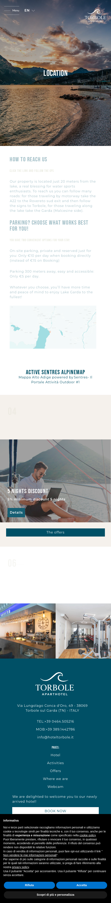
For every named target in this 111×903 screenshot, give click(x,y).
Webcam (55, 787)
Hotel (55, 755)
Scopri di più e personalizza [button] (55, 894)
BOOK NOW (55, 811)
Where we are (55, 779)
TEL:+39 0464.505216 (55, 721)
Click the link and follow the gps (30, 170)
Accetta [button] (81, 885)
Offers (55, 771)
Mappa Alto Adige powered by (46, 377)
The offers (55, 532)
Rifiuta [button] (29, 885)
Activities (55, 763)
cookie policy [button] (87, 835)
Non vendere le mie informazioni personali (29, 855)
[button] (29, 10)
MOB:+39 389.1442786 (55, 729)
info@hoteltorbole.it (55, 737)
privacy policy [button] (20, 867)
